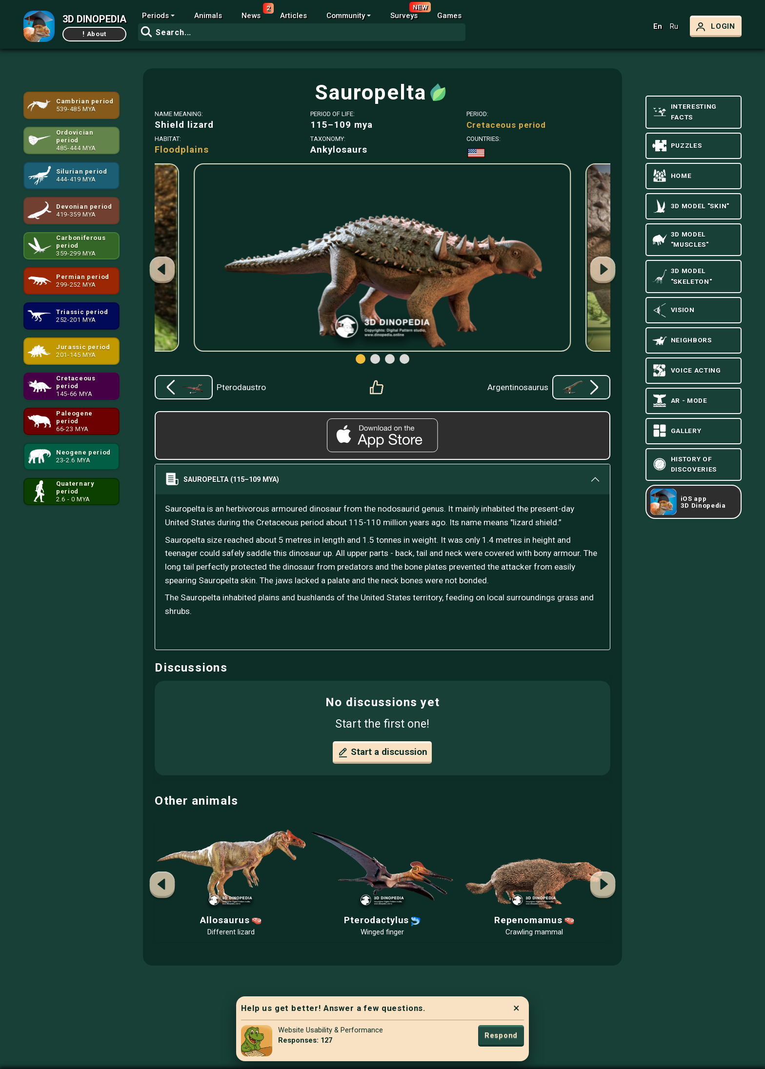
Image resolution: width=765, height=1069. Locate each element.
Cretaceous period (506, 125)
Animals (208, 15)
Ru (674, 26)
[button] (603, 271)
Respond (501, 1035)
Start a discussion (382, 752)
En (657, 26)
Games (449, 15)
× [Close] (516, 1008)
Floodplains (181, 149)
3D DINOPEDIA (94, 19)
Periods (155, 15)
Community (345, 15)
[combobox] (301, 32)
